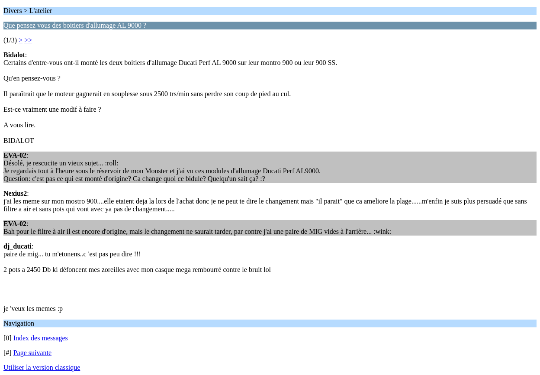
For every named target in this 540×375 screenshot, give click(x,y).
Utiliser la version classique (41, 367)
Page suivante (32, 352)
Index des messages (40, 338)
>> (28, 40)
